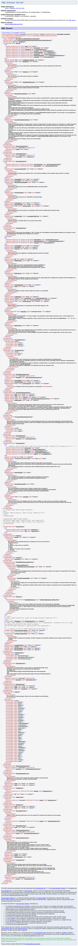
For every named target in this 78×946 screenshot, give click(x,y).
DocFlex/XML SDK (6, 928)
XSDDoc (64, 932)
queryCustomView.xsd (12, 24)
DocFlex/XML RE (41, 888)
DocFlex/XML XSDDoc (59, 888)
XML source (72, 20)
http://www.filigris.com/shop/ (32, 944)
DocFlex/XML (28, 891)
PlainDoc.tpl (13, 920)
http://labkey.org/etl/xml (14, 8)
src (21, 24)
